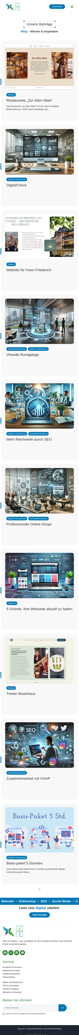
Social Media (61, 901)
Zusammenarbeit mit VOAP (28, 778)
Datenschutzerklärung (38, 1013)
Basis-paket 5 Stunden (24, 863)
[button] (72, 7)
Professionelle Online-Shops (29, 524)
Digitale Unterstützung (17, 179)
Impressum (21, 1029)
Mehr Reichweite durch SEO (29, 439)
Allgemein (12, 603)
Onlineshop (27, 901)
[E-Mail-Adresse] (30, 1007)
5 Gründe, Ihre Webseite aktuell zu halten (39, 609)
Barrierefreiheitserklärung (53, 1029)
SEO (44, 901)
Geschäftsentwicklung (16, 349)
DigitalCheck (16, 185)
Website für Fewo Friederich (28, 270)
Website (11, 95)
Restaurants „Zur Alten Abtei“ (29, 100)
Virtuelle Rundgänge (22, 355)
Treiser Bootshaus (20, 694)
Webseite (7, 901)
